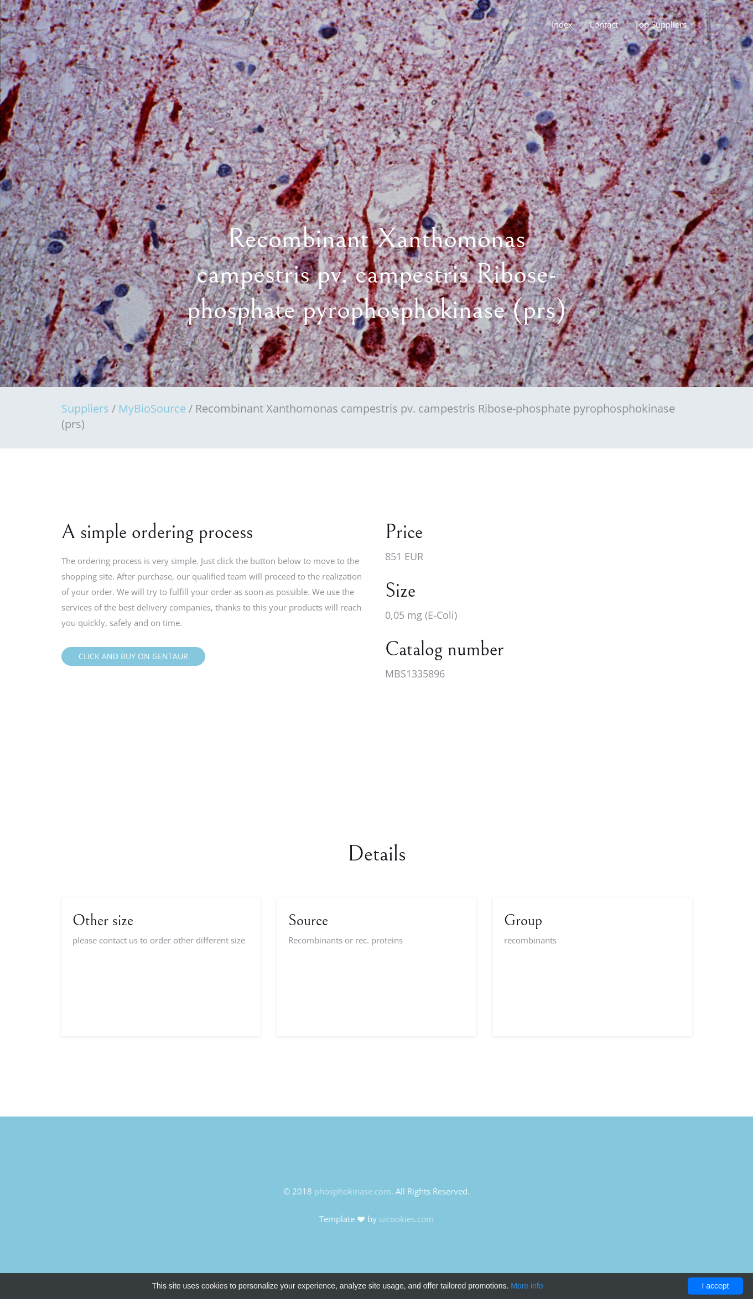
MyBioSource (152, 408)
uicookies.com (406, 1218)
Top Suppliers (661, 24)
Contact (603, 24)
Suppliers (85, 408)
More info (527, 1285)
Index (562, 24)
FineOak (85, 28)
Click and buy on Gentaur (133, 656)
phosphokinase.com (352, 1191)
